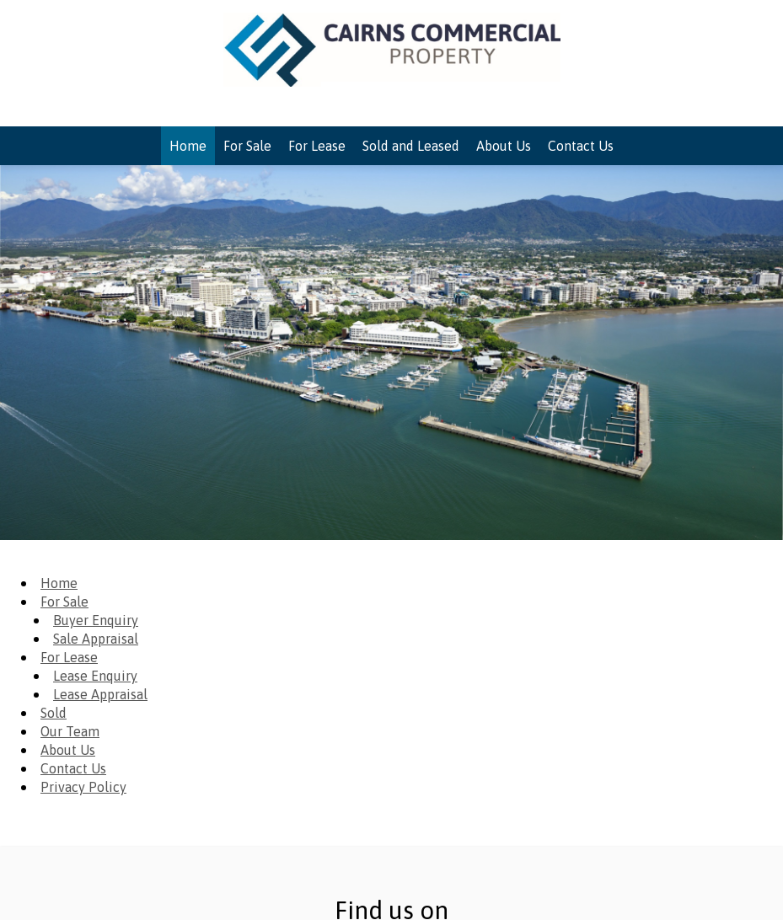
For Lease (69, 657)
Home (59, 583)
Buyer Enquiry (95, 620)
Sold (53, 712)
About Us (67, 749)
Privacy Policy (83, 786)
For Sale (64, 601)
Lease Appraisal (100, 694)
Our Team (69, 731)
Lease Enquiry (95, 675)
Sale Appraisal (95, 638)
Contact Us (73, 768)
